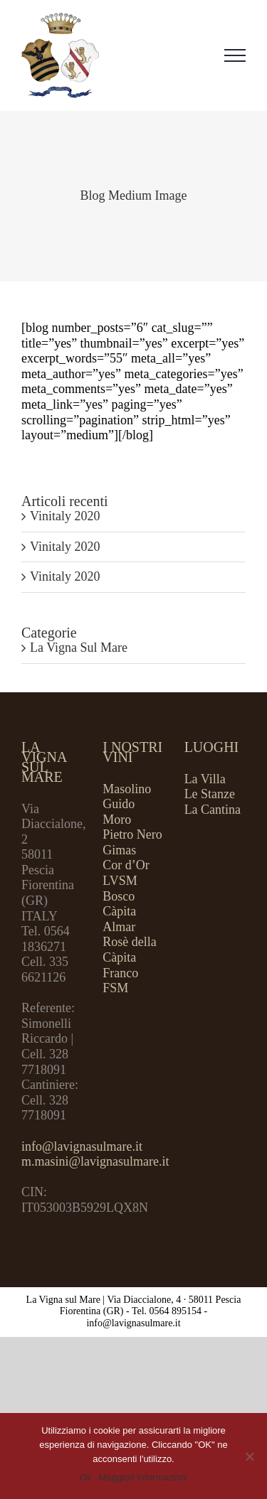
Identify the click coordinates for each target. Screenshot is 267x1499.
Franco (120, 973)
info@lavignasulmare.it (81, 1146)
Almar (119, 927)
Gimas (119, 850)
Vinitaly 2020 (65, 516)
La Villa (205, 779)
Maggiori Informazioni (143, 1477)
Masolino (127, 789)
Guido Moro (119, 812)
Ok (86, 1477)
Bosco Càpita (119, 904)
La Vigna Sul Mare (78, 647)
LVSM (120, 881)
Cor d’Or (126, 865)
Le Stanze (209, 794)
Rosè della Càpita (129, 950)
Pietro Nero (132, 834)
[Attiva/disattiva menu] (235, 55)
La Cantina (212, 809)
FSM (115, 988)
